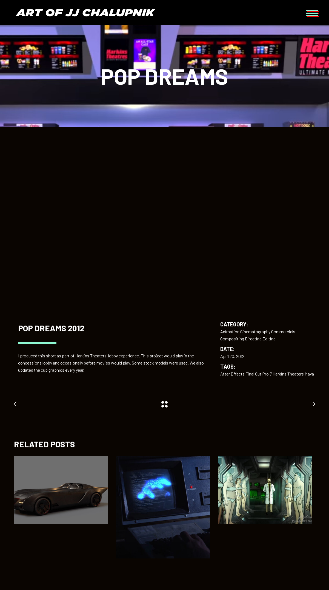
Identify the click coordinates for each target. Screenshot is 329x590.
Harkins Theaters (288, 373)
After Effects (232, 373)
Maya (309, 373)
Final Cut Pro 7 (258, 373)
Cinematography (255, 331)
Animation (229, 331)
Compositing (232, 338)
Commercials (283, 331)
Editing (269, 338)
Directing (253, 338)
